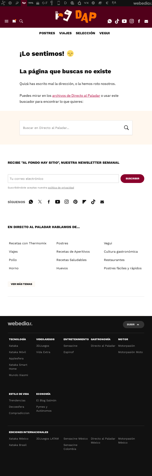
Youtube (124, 21)
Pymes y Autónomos (43, 408)
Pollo (13, 260)
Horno (14, 268)
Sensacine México (76, 438)
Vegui (108, 243)
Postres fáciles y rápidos (123, 268)
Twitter (40, 201)
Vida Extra (43, 352)
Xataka (13, 345)
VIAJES (65, 33)
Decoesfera (16, 406)
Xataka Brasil (18, 444)
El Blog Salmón (46, 400)
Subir (131, 324)
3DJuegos (42, 345)
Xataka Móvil (17, 352)
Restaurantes (114, 260)
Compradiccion (19, 413)
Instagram (131, 21)
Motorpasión (126, 345)
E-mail (146, 21)
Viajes (13, 251)
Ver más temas (21, 284)
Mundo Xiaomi (18, 375)
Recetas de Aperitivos (73, 251)
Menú (6, 21)
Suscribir (132, 178)
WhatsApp (109, 21)
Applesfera (16, 358)
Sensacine (70, 345)
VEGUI (104, 33)
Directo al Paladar (103, 345)
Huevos (62, 268)
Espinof (69, 352)
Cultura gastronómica (121, 251)
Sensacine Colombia (70, 446)
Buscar (21, 21)
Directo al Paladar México (103, 440)
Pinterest (75, 201)
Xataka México (18, 438)
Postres (62, 243)
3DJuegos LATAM (47, 438)
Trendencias (17, 400)
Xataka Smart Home (18, 366)
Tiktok (117, 21)
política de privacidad (61, 187)
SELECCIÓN (85, 33)
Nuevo (13, 21)
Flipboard (84, 201)
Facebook (139, 21)
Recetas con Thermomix (28, 243)
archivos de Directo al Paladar (76, 95)
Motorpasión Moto (130, 352)
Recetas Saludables (71, 260)
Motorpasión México (126, 440)
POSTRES (47, 33)
